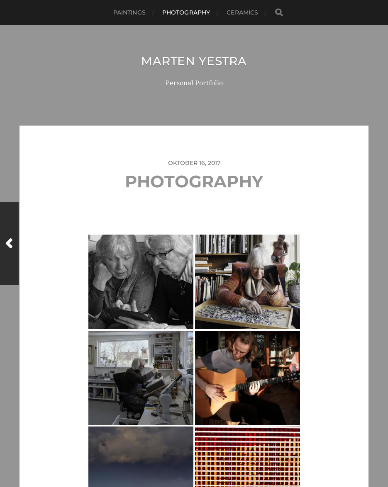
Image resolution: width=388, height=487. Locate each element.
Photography (186, 12)
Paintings (129, 12)
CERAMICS (242, 12)
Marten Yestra (193, 61)
